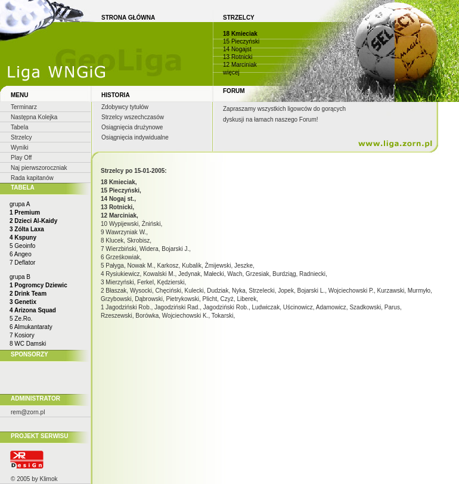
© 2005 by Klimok (34, 479)
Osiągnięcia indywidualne (135, 137)
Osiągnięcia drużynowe (132, 127)
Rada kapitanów (32, 178)
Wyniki (19, 147)
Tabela (19, 127)
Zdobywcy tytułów (124, 107)
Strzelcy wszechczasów (132, 117)
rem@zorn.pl (28, 412)
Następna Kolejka (34, 117)
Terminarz (24, 107)
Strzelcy (21, 137)
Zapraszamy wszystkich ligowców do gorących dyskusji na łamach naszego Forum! (284, 114)
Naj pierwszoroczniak (39, 168)
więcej (231, 72)
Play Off (21, 157)
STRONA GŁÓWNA (128, 17)
